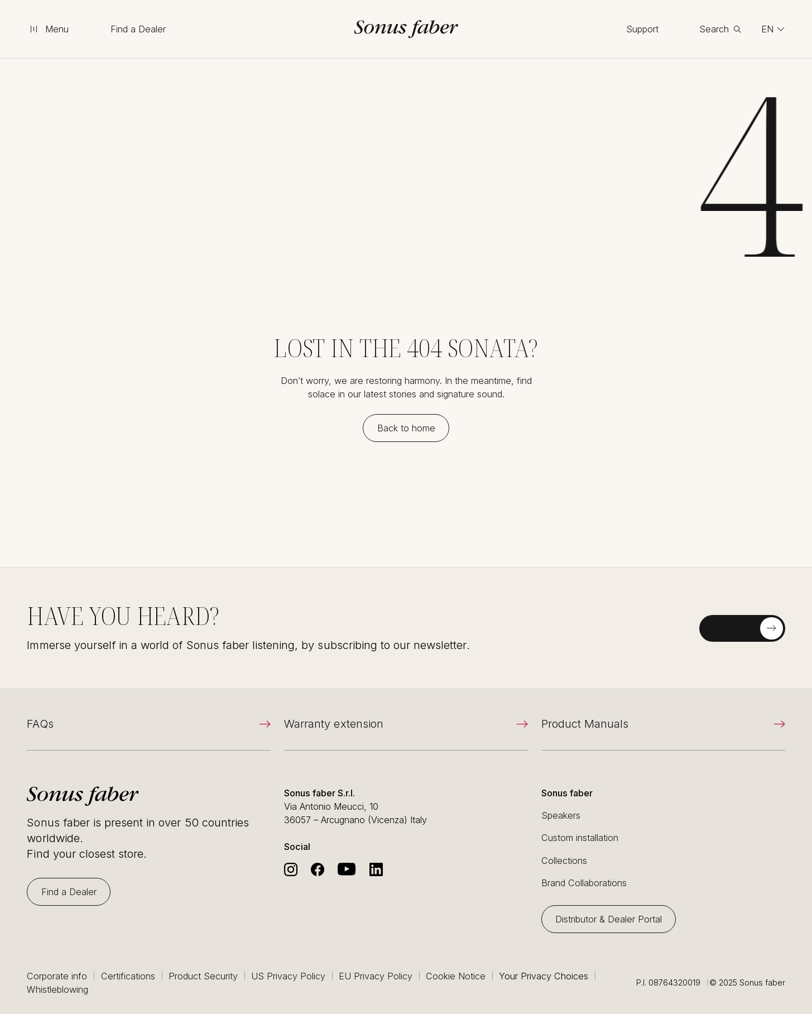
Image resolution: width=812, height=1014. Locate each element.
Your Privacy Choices (543, 976)
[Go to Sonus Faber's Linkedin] (376, 869)
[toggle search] (720, 29)
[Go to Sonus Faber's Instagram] (290, 869)
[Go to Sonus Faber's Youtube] (346, 869)
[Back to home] (406, 428)
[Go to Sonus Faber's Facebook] (317, 869)
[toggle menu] (48, 29)
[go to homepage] (406, 29)
